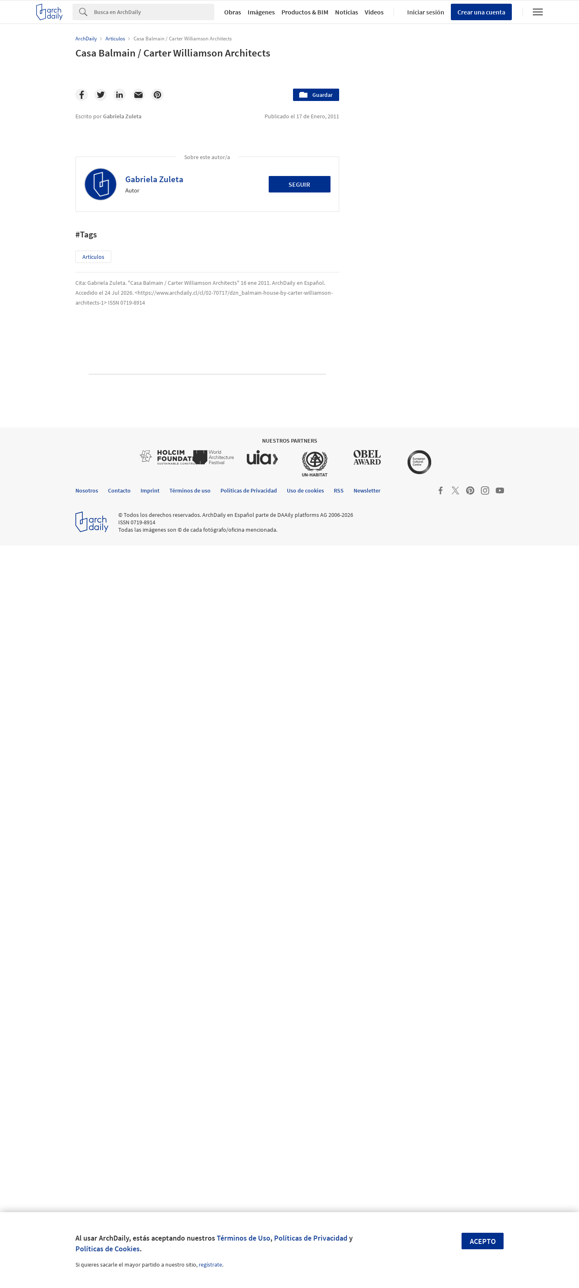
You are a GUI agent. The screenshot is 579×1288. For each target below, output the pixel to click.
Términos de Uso (243, 1238)
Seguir (299, 184)
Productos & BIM (304, 12)
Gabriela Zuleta (154, 179)
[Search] (154, 12)
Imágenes (261, 12)
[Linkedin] (119, 95)
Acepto (483, 1241)
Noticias (346, 12)
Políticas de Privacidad (310, 1238)
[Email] (138, 95)
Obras (232, 12)
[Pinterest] (157, 95)
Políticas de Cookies (107, 1248)
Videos (374, 12)
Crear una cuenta (481, 12)
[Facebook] (81, 95)
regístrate (210, 1264)
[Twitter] (100, 95)
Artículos (93, 256)
